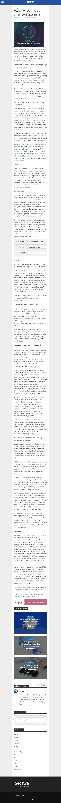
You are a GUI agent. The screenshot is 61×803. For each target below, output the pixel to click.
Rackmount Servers (27, 149)
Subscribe (35, 702)
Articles (16, 8)
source (16, 260)
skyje (26, 17)
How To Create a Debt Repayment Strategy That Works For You (30, 667)
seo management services (27, 97)
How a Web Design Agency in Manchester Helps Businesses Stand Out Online (30, 622)
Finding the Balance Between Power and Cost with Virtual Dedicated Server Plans (30, 645)
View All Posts (41, 685)
